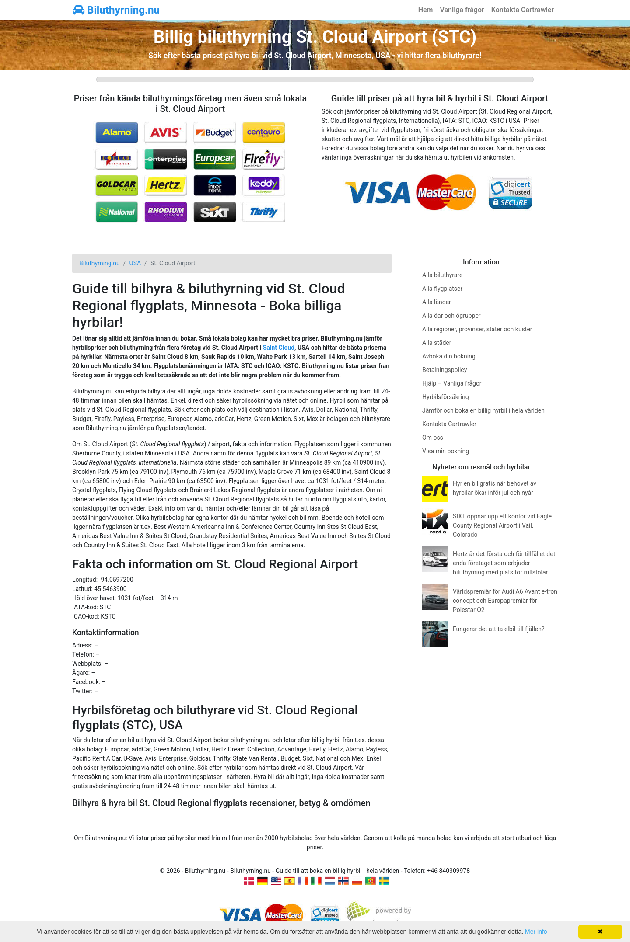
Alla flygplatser (442, 288)
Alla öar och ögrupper (451, 315)
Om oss (432, 437)
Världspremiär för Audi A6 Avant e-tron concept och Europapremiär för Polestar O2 (505, 600)
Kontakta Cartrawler (522, 10)
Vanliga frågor (462, 10)
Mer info (536, 931)
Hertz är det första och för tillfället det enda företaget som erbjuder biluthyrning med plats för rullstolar (504, 563)
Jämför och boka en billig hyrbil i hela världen (483, 410)
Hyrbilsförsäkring (445, 396)
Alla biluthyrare (442, 274)
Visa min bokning (445, 451)
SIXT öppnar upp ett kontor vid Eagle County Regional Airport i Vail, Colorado (502, 525)
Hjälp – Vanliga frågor (452, 383)
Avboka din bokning (449, 356)
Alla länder (436, 302)
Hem (425, 10)
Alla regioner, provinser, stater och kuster (477, 329)
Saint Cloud (278, 347)
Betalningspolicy (444, 369)
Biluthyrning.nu (116, 10)
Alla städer (437, 342)
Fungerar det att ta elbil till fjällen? (499, 629)
